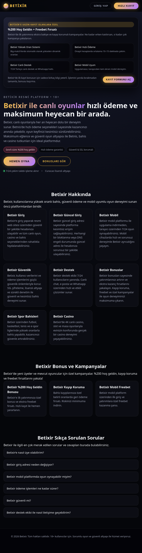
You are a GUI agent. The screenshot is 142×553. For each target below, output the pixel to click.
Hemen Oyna (19, 161)
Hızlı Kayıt (126, 5)
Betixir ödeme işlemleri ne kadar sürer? (32, 488)
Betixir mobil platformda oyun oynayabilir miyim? (39, 476)
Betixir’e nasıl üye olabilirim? (25, 452)
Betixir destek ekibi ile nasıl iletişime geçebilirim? (39, 512)
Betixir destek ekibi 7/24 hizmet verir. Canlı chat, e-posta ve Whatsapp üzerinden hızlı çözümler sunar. (71, 513)
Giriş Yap (101, 5)
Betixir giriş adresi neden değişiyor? (30, 464)
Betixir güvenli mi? (19, 500)
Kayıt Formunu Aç (118, 79)
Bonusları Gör (54, 161)
